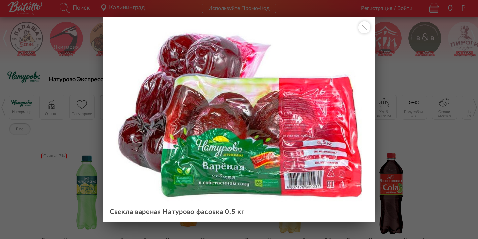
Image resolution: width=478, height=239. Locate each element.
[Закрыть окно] (364, 27)
